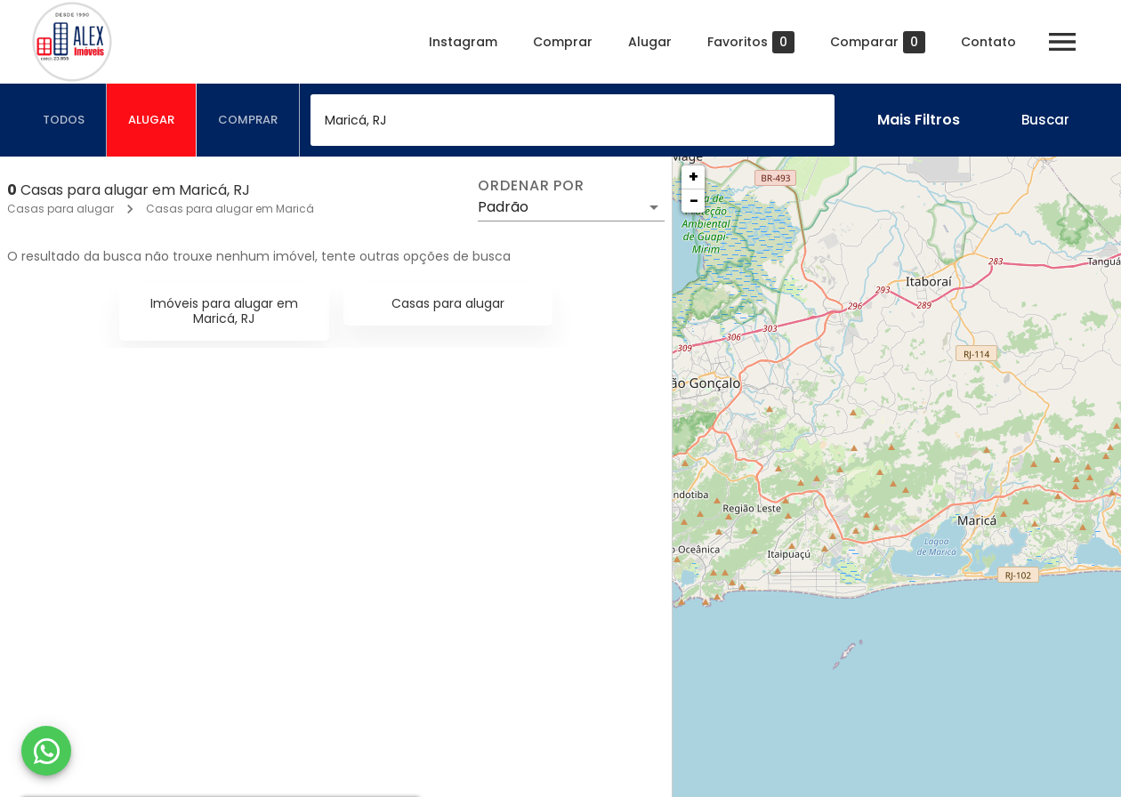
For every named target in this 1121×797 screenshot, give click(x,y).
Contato (988, 42)
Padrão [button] (503, 207)
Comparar (877, 42)
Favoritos (750, 42)
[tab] (64, 120)
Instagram (463, 42)
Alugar (650, 42)
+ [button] (693, 176)
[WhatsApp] (46, 751)
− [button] (694, 200)
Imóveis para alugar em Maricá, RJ (224, 310)
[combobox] (572, 120)
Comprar (563, 42)
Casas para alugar (60, 208)
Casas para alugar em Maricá (230, 208)
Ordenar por (531, 186)
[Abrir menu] (1062, 41)
